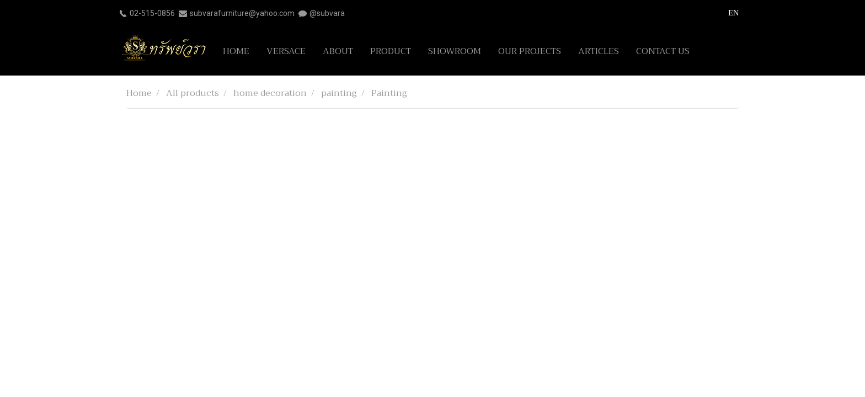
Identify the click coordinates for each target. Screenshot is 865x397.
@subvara (327, 13)
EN (727, 13)
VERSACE (286, 51)
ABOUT (338, 51)
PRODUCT (390, 51)
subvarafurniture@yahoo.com (242, 13)
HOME (236, 51)
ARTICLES (598, 51)
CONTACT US (663, 51)
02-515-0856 (152, 13)
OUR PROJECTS (529, 51)
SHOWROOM (454, 51)
